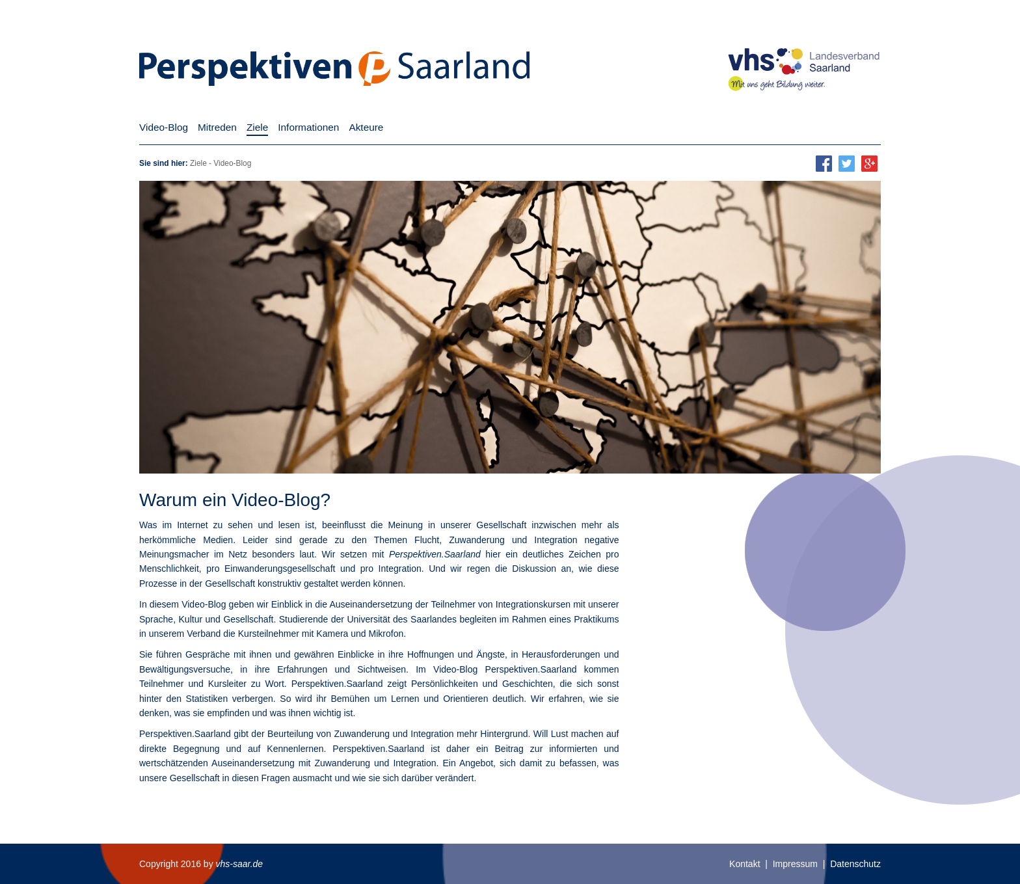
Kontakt (744, 864)
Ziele (198, 163)
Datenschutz (855, 864)
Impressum (795, 864)
